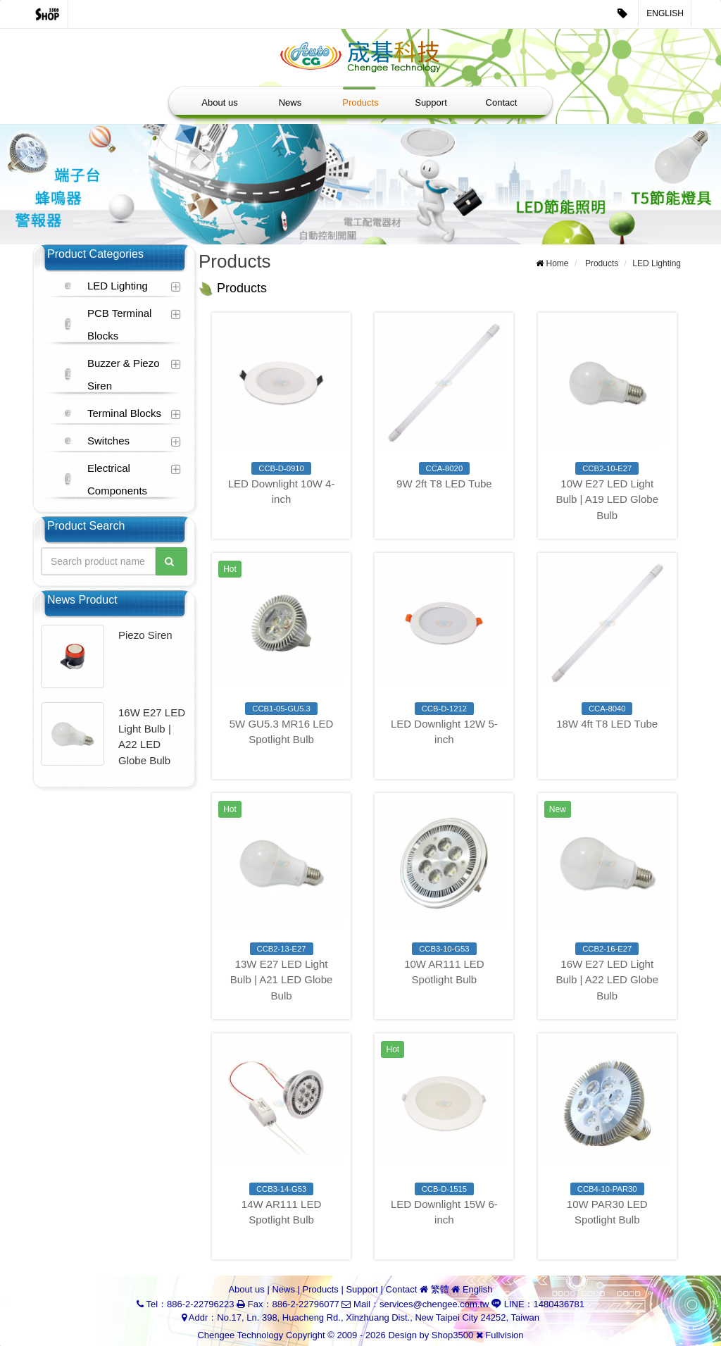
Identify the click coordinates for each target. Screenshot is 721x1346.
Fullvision (504, 1335)
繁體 (440, 1289)
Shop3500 (452, 1335)
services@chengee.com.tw (434, 1304)
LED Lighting (117, 286)
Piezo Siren (145, 635)
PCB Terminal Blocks (119, 324)
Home (557, 263)
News (290, 102)
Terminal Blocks (124, 413)
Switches (108, 441)
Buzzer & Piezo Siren (123, 374)
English (665, 13)
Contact (502, 102)
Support (431, 102)
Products (360, 102)
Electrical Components (117, 479)
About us (219, 102)
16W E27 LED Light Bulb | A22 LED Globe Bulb (151, 736)
